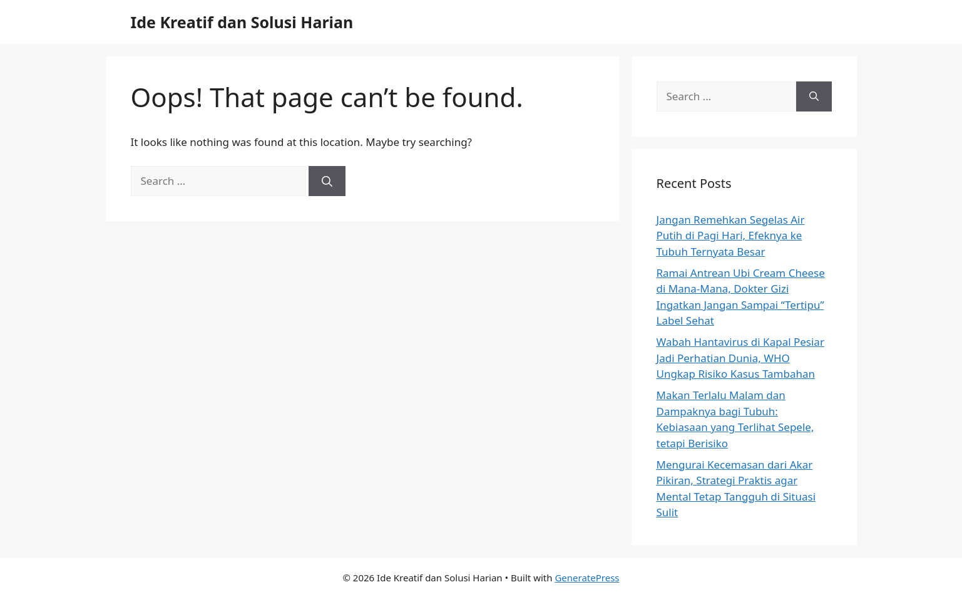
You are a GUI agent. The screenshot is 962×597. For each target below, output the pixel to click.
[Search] (327, 181)
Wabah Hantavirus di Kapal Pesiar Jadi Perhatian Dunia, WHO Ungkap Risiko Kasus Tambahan (740, 358)
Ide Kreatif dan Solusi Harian (242, 22)
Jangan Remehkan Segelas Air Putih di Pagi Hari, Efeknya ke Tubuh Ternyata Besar (731, 235)
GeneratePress (587, 577)
